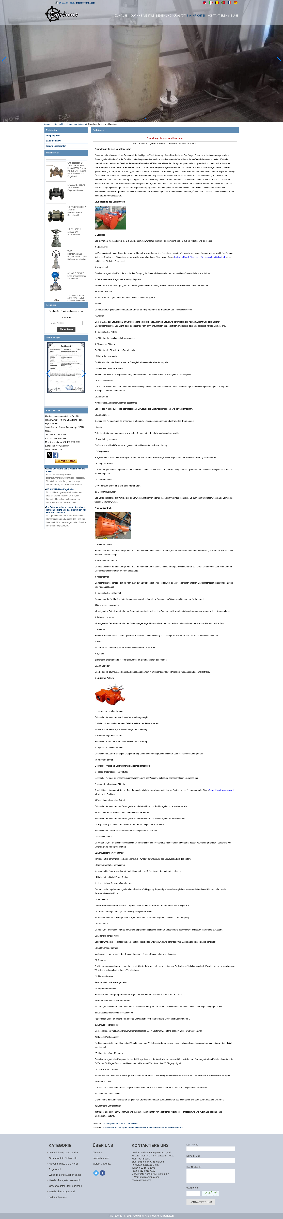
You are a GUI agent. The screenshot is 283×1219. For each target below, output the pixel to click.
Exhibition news (53, 141)
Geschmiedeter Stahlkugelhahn (65, 1186)
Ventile (149, 15)
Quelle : (153, 143)
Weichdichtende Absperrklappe (65, 1174)
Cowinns (135, 15)
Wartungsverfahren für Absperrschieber (120, 1124)
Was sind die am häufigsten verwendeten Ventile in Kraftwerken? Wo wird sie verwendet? (143, 1127)
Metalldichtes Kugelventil (62, 1191)
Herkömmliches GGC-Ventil (63, 1163)
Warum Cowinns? (102, 1163)
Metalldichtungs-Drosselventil (64, 1180)
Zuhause (121, 15)
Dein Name (192, 1144)
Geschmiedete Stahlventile (63, 1158)
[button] (137, 118)
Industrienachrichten (77, 124)
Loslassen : (172, 143)
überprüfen (192, 1187)
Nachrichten (196, 15)
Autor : (136, 143)
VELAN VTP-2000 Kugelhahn (60, 491)
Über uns (97, 1152)
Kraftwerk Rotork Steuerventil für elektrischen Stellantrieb (199, 257)
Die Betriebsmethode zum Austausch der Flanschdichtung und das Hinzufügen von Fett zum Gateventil (66, 512)
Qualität (179, 15)
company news (53, 135)
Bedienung (163, 15)
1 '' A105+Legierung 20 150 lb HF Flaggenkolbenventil (77, 189)
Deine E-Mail (193, 1156)
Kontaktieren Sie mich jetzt (66, 461)
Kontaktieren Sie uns (223, 15)
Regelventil (55, 1169)
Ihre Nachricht (193, 1167)
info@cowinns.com (85, 3)
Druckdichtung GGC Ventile (63, 1152)
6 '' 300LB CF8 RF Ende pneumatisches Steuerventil (77, 278)
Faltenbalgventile (58, 1197)
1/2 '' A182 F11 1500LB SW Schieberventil (74, 234)
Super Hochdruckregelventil (221, 790)
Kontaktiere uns (101, 1158)
